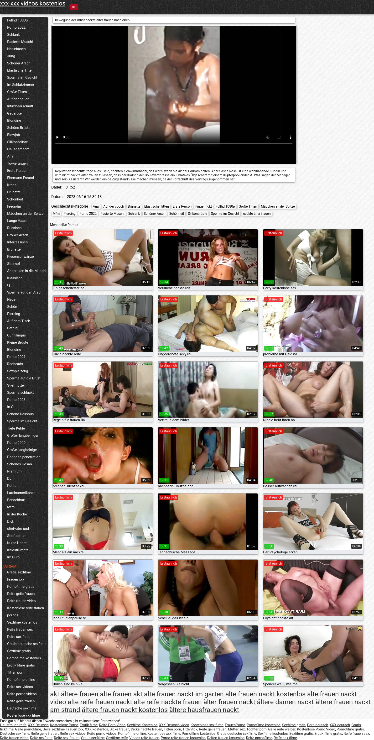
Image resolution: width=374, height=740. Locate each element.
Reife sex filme (19, 637)
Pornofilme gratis (20, 586)
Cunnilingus (16, 335)
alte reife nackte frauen (168, 702)
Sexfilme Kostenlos (142, 725)
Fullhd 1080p (17, 20)
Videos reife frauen (144, 738)
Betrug (12, 328)
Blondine (14, 120)
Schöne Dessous (20, 414)
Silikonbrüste (17, 142)
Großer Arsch (17, 235)
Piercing (13, 314)
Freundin (14, 206)
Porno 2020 (16, 443)
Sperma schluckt (20, 392)
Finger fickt (203, 206)
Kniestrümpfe (18, 550)
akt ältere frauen (74, 694)
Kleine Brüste (17, 342)
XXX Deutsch (38, 725)
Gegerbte (14, 113)
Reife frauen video (21, 601)
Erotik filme (89, 725)
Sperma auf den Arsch (24, 292)
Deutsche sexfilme (21, 708)
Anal (10, 156)
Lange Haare (17, 221)
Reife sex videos (20, 687)
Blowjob (13, 135)
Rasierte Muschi (20, 42)
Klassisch (14, 278)
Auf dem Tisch (18, 321)
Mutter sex (236, 729)
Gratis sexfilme (19, 572)
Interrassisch (17, 242)
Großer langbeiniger (22, 435)
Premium (14, 471)
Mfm (11, 507)
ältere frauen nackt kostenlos (125, 710)
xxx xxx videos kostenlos (32, 3)
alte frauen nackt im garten (184, 694)
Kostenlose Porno (64, 725)
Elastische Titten (20, 70)
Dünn (11, 478)
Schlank (13, 34)
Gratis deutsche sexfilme (27, 644)
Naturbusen (16, 49)
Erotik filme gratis (21, 665)
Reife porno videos (22, 694)
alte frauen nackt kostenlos (265, 694)
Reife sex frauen (66, 738)
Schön (12, 306)
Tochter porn (256, 729)
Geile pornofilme (28, 729)
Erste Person (17, 170)
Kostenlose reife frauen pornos (25, 611)
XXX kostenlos (96, 729)
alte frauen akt (121, 694)
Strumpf (13, 264)
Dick (10, 521)
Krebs (11, 185)
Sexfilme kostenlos (22, 622)
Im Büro (13, 557)
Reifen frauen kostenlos (225, 738)
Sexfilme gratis (19, 651)
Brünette (14, 192)
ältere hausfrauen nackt (204, 710)
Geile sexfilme (53, 729)
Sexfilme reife (117, 738)
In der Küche (17, 514)
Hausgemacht (18, 149)
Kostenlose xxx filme (23, 715)
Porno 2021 (16, 357)
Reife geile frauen (21, 594)
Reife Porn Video (112, 725)
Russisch (14, 228)
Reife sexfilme (41, 738)
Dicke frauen (119, 729)
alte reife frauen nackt (100, 702)
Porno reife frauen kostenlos (183, 738)
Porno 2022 (16, 27)
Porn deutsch (317, 725)
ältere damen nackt (285, 702)
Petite (11, 485)
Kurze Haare (17, 543)
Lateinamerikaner (21, 493)
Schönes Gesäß (19, 464)
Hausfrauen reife (13, 725)
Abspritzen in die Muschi (26, 271)
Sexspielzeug (17, 371)
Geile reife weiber (282, 729)
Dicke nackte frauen (146, 729)
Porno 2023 (16, 400)
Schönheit (15, 199)
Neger (12, 299)
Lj (8, 285)
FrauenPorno (235, 725)
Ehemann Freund (20, 178)
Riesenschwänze (20, 256)
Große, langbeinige (22, 450)
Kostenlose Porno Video (316, 729)
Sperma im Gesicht (22, 77)
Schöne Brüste (18, 128)
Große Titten (17, 92)
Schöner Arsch (18, 63)
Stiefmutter (16, 385)
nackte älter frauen (257, 213)
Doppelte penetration (23, 457)
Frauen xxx (15, 579)
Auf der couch (18, 99)
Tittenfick (189, 729)
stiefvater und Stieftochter (18, 532)
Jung (11, 56)
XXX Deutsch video (174, 725)
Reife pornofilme (259, 738)
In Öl (10, 407)
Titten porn (16, 672)
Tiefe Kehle (16, 428)
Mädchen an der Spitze (25, 213)
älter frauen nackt (229, 702)
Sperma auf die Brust (24, 378)
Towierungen (17, 163)
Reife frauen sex (20, 629)
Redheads (15, 364)
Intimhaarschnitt (20, 106)
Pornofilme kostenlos (24, 658)
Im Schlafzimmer (20, 85)
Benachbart (16, 500)
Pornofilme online (21, 679)
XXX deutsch (340, 725)
